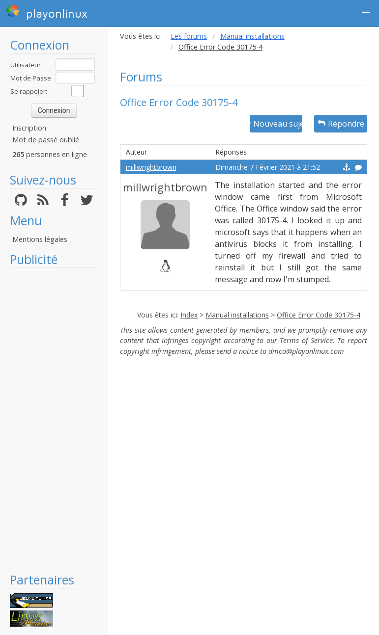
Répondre (341, 123)
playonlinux (46, 12)
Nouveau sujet (276, 123)
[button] (366, 13)
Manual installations (252, 36)
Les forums (189, 36)
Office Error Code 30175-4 (318, 314)
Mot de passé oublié (45, 139)
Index (189, 314)
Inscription (29, 127)
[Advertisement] (54, 419)
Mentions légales (39, 239)
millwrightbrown (151, 167)
